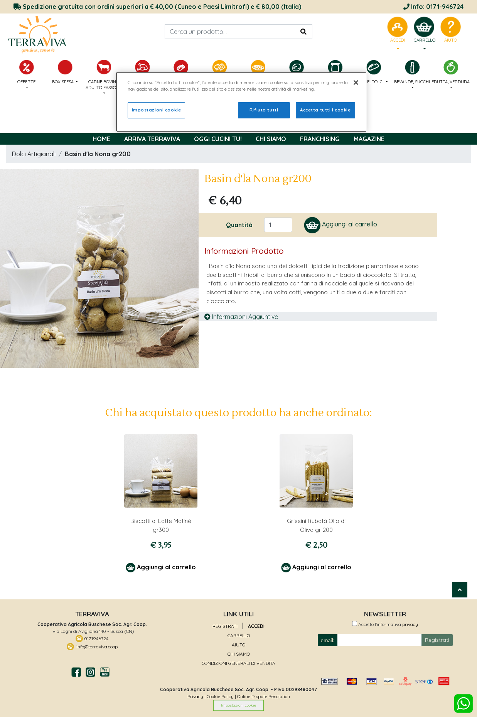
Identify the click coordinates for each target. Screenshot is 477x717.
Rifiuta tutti (263, 110)
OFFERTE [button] (26, 72)
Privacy (195, 696)
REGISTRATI (225, 626)
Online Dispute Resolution (263, 696)
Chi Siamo (271, 139)
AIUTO (238, 645)
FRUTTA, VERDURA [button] (450, 72)
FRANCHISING (320, 139)
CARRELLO (239, 635)
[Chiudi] (355, 82)
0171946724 (95, 638)
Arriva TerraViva (152, 139)
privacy (409, 624)
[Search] (238, 31)
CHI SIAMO (239, 654)
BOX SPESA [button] (65, 72)
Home (101, 139)
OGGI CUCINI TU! (218, 139)
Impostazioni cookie (238, 705)
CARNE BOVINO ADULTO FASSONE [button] (103, 75)
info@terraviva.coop (96, 646)
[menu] (424, 34)
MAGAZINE (369, 139)
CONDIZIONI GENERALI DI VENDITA (238, 663)
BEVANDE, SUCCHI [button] (412, 72)
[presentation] (379, 660)
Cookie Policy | (222, 696)
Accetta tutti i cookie (325, 110)
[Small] (379, 640)
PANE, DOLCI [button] (373, 72)
